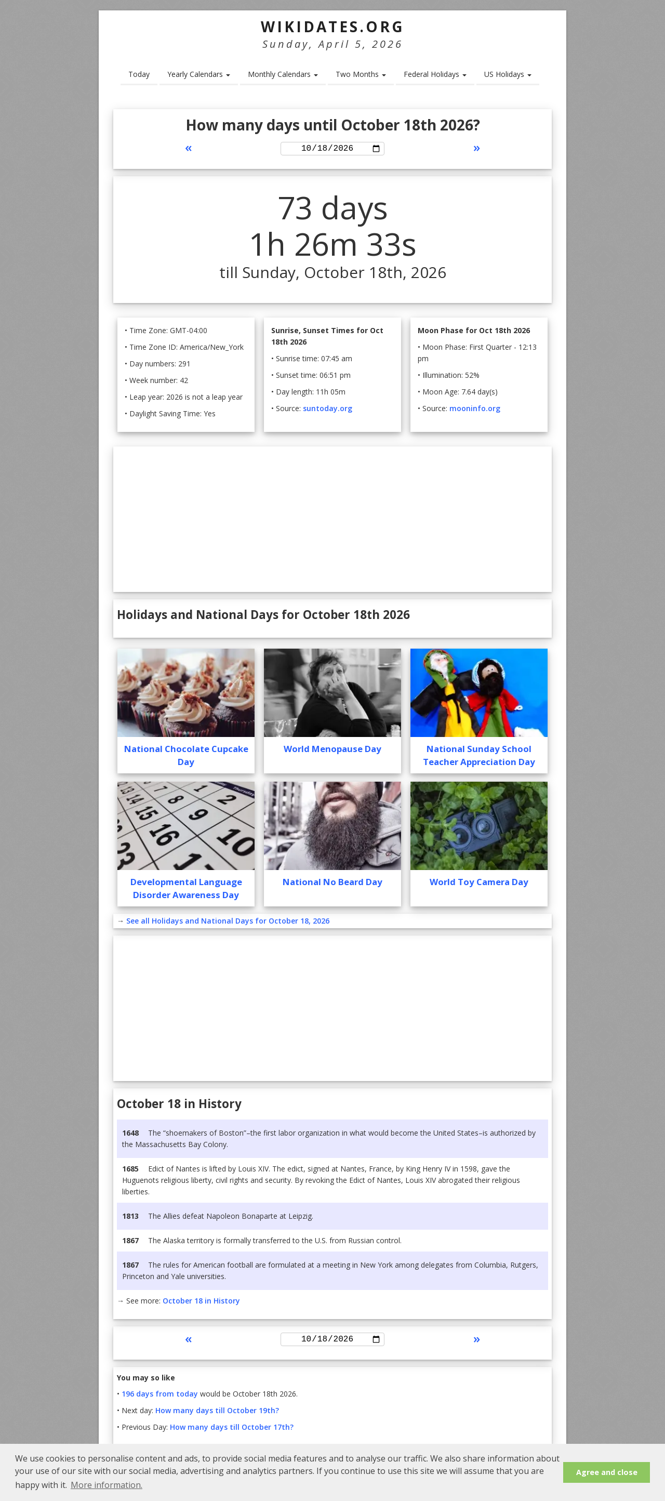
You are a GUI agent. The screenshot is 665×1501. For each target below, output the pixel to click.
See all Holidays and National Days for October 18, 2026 (227, 922)
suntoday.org (327, 410)
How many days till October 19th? (217, 1414)
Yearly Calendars (198, 74)
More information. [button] (106, 1485)
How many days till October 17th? (232, 1431)
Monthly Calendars (283, 74)
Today (139, 74)
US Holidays (507, 74)
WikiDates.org (333, 26)
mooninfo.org (474, 410)
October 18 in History (201, 1302)
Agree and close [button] (606, 1472)
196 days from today (160, 1397)
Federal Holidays (435, 74)
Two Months (361, 74)
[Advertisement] (332, 521)
